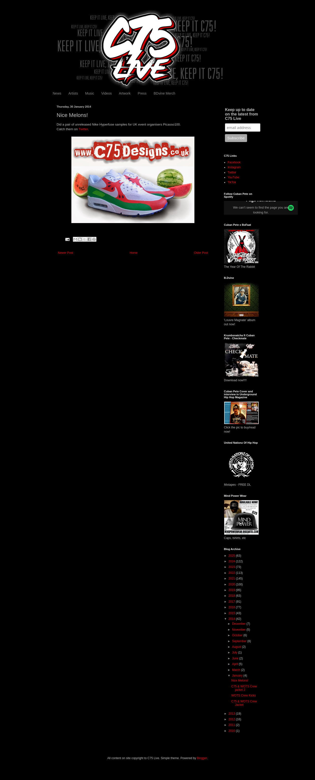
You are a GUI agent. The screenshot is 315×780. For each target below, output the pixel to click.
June (235, 658)
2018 (232, 595)
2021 (232, 578)
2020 (232, 584)
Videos (106, 93)
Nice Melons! (239, 680)
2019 (232, 590)
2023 (232, 567)
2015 (232, 613)
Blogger (202, 758)
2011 (232, 725)
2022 (232, 573)
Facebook (234, 162)
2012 (232, 719)
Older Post (201, 253)
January (237, 675)
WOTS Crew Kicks (243, 695)
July (235, 652)
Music (89, 93)
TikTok (232, 182)
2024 (232, 561)
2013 (232, 713)
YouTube (233, 177)
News (57, 93)
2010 (232, 731)
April (235, 664)
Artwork (124, 93)
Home (134, 253)
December (239, 623)
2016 (232, 607)
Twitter (83, 129)
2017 (232, 601)
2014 (232, 619)
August (237, 647)
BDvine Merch (164, 93)
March (236, 670)
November (239, 629)
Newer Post (65, 253)
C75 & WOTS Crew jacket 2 (244, 688)
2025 (232, 555)
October (237, 635)
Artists (73, 93)
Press (142, 93)
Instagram (234, 167)
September (239, 641)
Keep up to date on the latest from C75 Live (241, 114)
